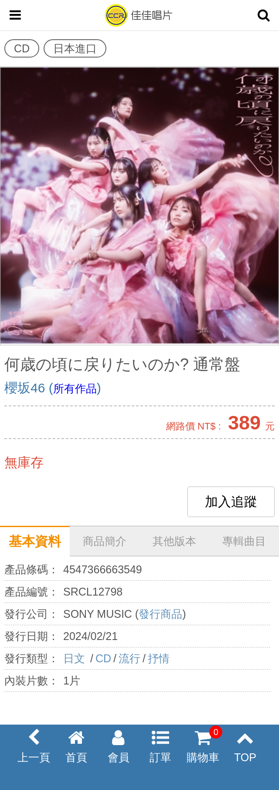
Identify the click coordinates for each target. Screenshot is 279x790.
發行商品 (160, 614)
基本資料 (35, 541)
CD (103, 658)
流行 (129, 658)
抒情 (159, 658)
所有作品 (75, 388)
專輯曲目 (244, 541)
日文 (75, 658)
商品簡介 (104, 541)
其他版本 (174, 541)
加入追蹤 (231, 501)
